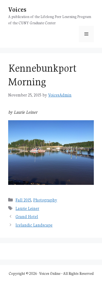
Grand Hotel (27, 216)
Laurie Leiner (27, 208)
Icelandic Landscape (34, 225)
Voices (17, 9)
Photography (45, 200)
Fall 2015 (23, 200)
